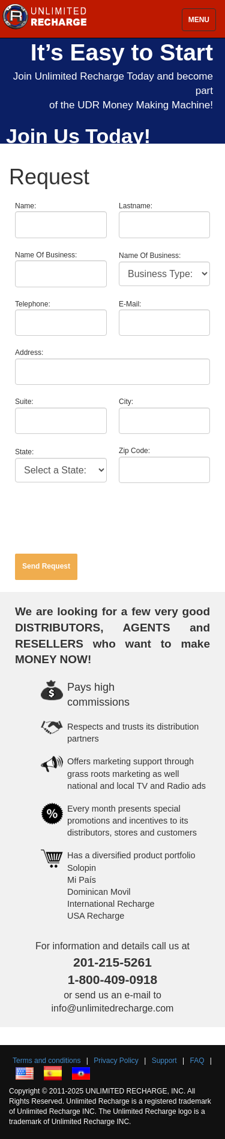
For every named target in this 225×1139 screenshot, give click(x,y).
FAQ (197, 1060)
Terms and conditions (46, 1060)
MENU (198, 20)
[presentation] (106, 518)
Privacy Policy (116, 1060)
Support (164, 1060)
